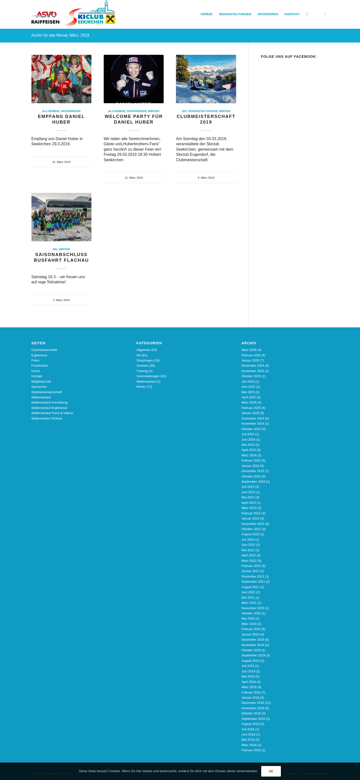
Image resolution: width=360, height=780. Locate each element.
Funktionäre (39, 365)
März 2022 (249, 561)
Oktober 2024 (251, 429)
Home (35, 371)
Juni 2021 (248, 592)
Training (142, 371)
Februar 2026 (251, 355)
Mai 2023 (248, 497)
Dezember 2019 (253, 639)
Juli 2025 (248, 381)
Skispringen (71, 111)
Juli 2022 (248, 539)
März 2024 (249, 455)
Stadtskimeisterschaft (46, 392)
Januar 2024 (250, 466)
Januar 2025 (250, 413)
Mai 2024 (248, 445)
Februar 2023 (251, 513)
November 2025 (253, 371)
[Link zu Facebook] (325, 14)
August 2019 (250, 661)
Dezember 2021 (253, 576)
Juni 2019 (248, 671)
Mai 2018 (248, 739)
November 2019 (253, 645)
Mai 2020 (248, 618)
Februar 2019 (251, 692)
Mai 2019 (248, 676)
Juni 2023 (248, 492)
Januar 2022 (250, 571)
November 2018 (253, 708)
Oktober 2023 (251, 476)
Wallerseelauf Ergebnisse (49, 408)
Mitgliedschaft (41, 381)
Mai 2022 (248, 550)
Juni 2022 (248, 545)
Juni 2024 (248, 439)
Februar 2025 (251, 408)
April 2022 (249, 555)
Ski (184, 111)
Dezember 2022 (253, 524)
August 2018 (250, 724)
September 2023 (253, 481)
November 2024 (253, 423)
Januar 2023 (250, 518)
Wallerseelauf (41, 397)
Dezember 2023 (253, 471)
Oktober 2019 (251, 650)
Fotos (35, 360)
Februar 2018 (251, 750)
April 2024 (249, 450)
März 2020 (249, 624)
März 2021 (249, 603)
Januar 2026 (250, 360)
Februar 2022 (251, 566)
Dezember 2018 (253, 703)
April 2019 (249, 682)
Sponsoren (39, 387)
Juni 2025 (248, 387)
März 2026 (249, 350)
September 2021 (253, 581)
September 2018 (253, 719)
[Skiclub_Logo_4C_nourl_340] (73, 14)
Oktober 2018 (251, 713)
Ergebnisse (39, 355)
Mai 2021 (248, 597)
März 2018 (249, 745)
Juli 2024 (248, 434)
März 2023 (249, 508)
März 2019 (249, 687)
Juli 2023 (248, 487)
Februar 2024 (251, 460)
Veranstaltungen (202, 111)
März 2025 (249, 402)
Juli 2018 (248, 729)
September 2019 (253, 655)
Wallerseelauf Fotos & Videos (52, 413)
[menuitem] (206, 14)
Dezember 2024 (253, 418)
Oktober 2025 (251, 376)
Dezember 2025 (253, 365)
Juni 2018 (248, 734)
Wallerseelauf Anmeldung (49, 402)
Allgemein (50, 111)
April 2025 (249, 397)
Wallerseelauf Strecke (46, 418)
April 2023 (249, 503)
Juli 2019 (248, 666)
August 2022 (250, 534)
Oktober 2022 (251, 529)
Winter (153, 111)
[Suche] (307, 14)
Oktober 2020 (251, 613)
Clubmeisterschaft (44, 350)
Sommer (142, 365)
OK (271, 771)
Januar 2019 (250, 697)
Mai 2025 (248, 392)
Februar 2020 (251, 629)
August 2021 (250, 587)
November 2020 (253, 608)
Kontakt (36, 376)
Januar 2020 (250, 634)
